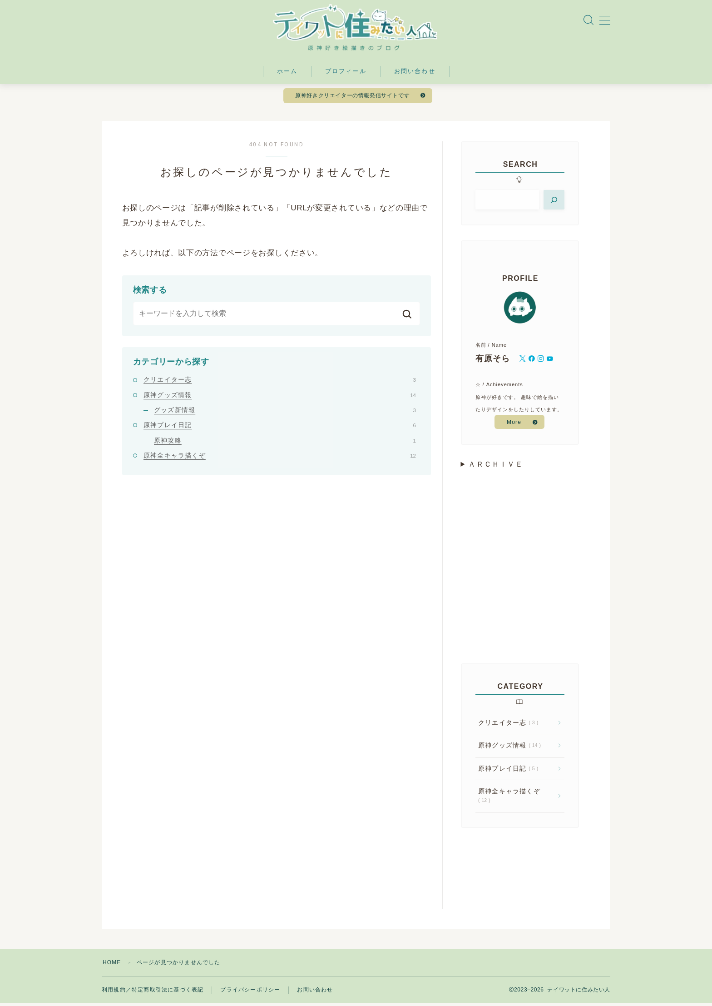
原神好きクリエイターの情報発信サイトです (353, 98)
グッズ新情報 (285, 412)
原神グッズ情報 (279, 397)
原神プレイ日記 (279, 427)
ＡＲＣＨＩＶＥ (495, 467)
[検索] (554, 202)
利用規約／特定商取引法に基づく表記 (152, 992)
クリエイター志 (279, 382)
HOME (112, 965)
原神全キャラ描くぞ (279, 458)
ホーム (287, 73)
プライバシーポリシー (250, 992)
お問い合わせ (414, 73)
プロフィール (345, 73)
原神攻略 (285, 442)
